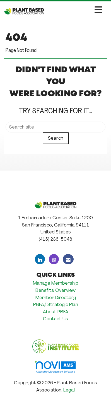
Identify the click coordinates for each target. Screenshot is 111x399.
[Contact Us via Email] (68, 259)
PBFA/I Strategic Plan (55, 304)
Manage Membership (55, 283)
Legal (69, 390)
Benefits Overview (55, 290)
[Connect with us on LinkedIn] (40, 259)
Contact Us (55, 319)
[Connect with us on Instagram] (54, 259)
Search (55, 138)
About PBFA (55, 312)
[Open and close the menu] (75, 10)
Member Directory (55, 298)
